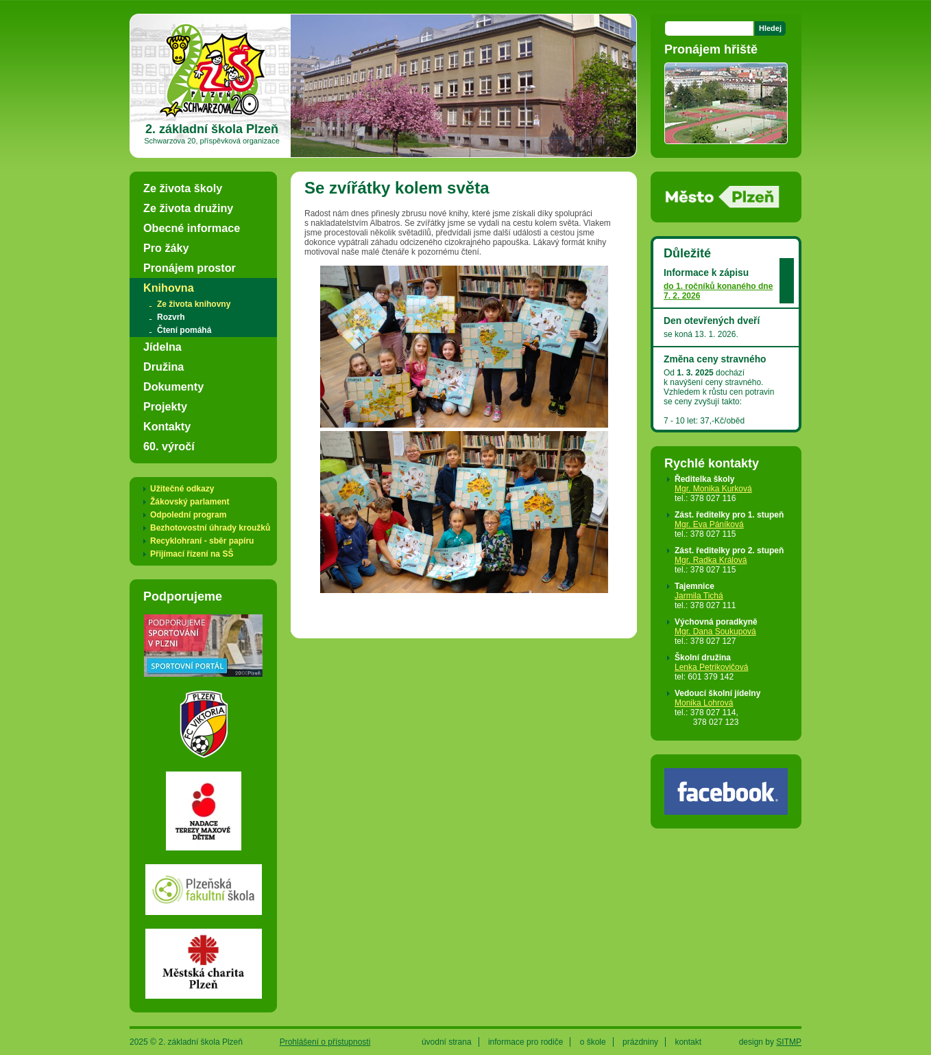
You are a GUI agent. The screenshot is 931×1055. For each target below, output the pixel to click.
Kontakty (167, 426)
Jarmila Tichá (699, 596)
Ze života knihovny (193, 304)
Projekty (165, 406)
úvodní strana (447, 1042)
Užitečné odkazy (182, 489)
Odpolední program (188, 515)
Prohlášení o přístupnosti (325, 1042)
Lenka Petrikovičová (711, 667)
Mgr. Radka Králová (711, 560)
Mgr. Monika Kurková (713, 489)
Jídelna (162, 346)
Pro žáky (166, 248)
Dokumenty (173, 386)
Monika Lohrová (704, 703)
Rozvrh (171, 317)
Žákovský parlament (189, 502)
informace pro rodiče (525, 1042)
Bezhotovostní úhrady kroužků (210, 528)
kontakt (688, 1042)
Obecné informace (191, 228)
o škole (593, 1042)
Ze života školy (182, 188)
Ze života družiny (188, 208)
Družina (163, 366)
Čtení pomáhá (184, 330)
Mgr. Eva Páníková (709, 524)
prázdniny (640, 1042)
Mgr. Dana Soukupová (715, 631)
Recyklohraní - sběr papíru (202, 541)
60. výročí (169, 446)
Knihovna (168, 287)
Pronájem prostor (189, 268)
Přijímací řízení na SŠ (191, 554)
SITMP (788, 1042)
